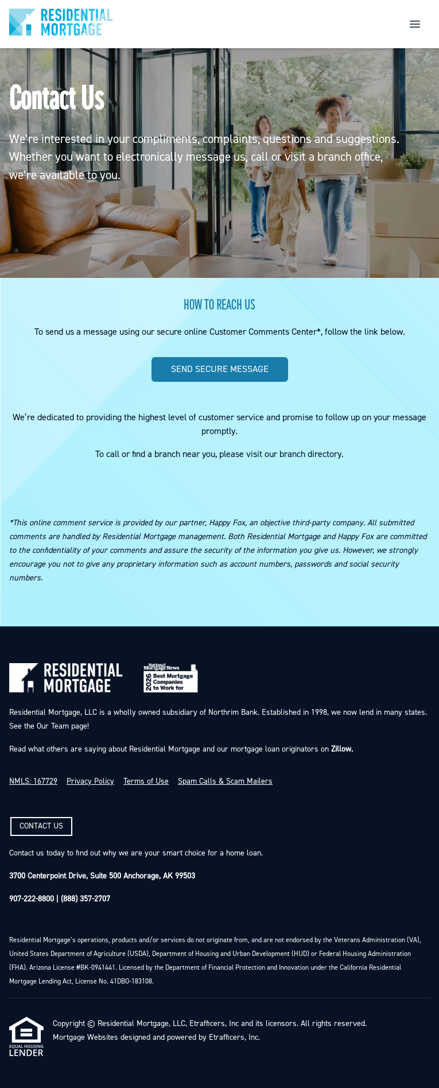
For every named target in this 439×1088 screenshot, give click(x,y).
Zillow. (341, 749)
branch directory (310, 454)
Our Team (51, 726)
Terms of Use (146, 781)
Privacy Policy (90, 781)
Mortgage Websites (85, 1037)
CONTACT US (41, 826)
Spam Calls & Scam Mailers (225, 781)
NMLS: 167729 (33, 781)
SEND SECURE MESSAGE (220, 369)
